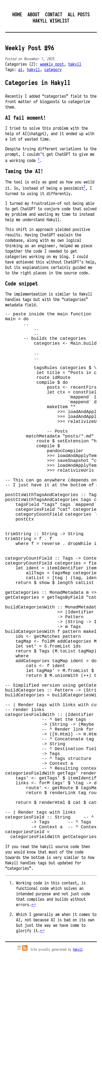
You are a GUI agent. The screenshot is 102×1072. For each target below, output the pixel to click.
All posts (79, 14)
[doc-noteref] (39, 160)
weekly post (52, 64)
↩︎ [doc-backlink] (33, 1022)
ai (20, 69)
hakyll (74, 64)
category (53, 69)
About (33, 14)
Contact (53, 14)
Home (17, 14)
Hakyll (78, 1067)
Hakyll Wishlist (51, 21)
